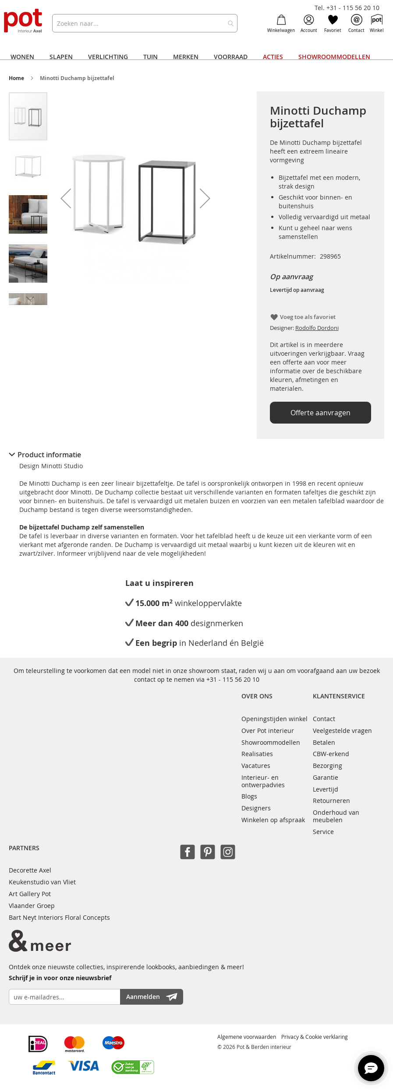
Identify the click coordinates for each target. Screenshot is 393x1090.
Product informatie (49, 454)
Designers (256, 808)
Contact (356, 23)
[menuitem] (22, 57)
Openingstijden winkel (274, 719)
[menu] (191, 57)
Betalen (324, 742)
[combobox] (144, 23)
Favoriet (332, 23)
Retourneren (331, 800)
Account (309, 23)
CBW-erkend (331, 754)
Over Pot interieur (267, 730)
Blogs (249, 796)
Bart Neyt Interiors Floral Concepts (59, 917)
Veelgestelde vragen (342, 730)
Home (16, 78)
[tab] (196, 455)
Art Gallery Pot (30, 894)
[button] (65, 198)
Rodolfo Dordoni (317, 328)
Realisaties (257, 754)
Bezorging (327, 765)
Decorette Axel (30, 870)
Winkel (377, 23)
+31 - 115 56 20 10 (232, 679)
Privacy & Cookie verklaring (314, 1036)
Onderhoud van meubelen (336, 816)
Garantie (325, 777)
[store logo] (23, 21)
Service (323, 831)
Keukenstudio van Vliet (42, 882)
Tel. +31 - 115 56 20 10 (347, 8)
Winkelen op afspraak (273, 820)
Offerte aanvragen (320, 412)
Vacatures (255, 765)
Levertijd (325, 789)
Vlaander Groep (32, 905)
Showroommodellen (270, 742)
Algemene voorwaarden (246, 1036)
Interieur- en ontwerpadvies (263, 781)
